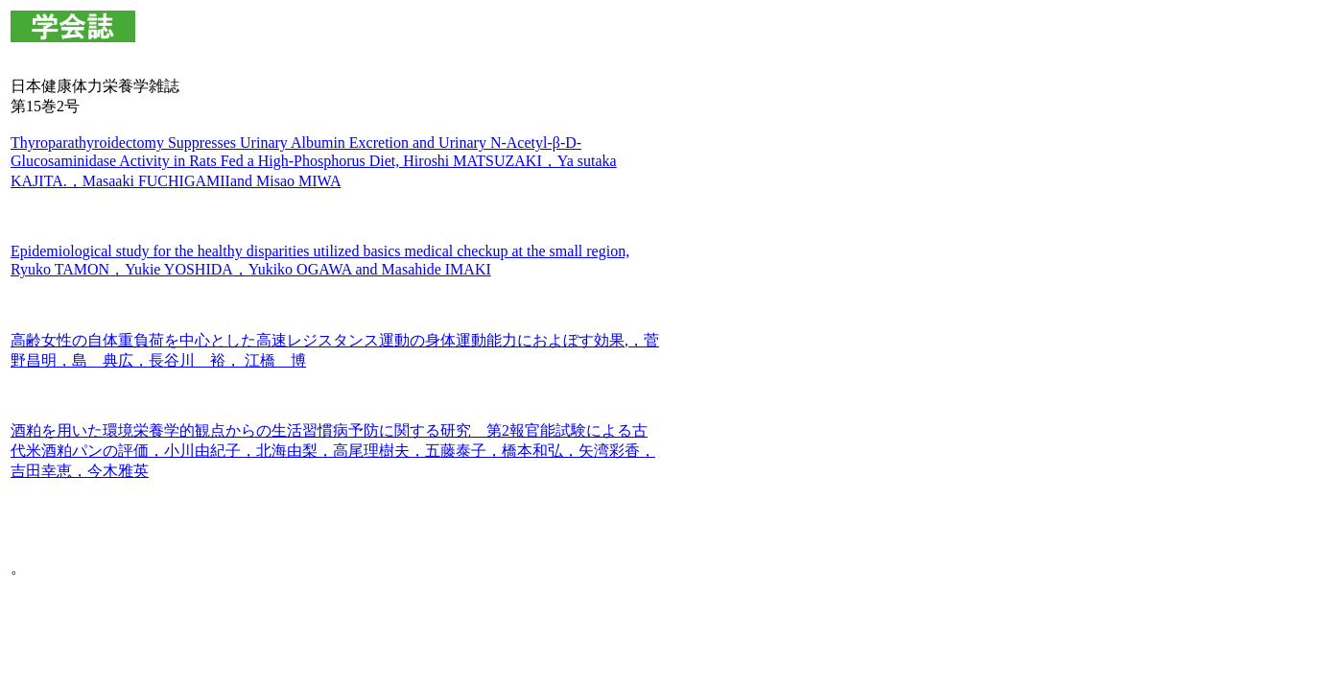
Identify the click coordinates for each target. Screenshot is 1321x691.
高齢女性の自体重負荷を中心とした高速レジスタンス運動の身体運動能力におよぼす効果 (318, 340)
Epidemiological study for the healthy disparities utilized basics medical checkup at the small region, (320, 251)
